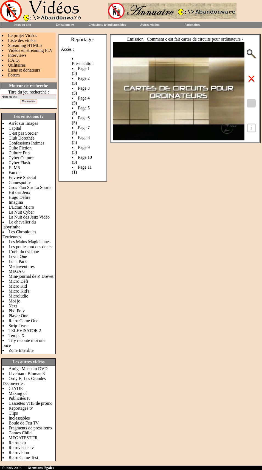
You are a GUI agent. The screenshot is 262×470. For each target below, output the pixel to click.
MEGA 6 (16, 271)
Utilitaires (17, 65)
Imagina (16, 202)
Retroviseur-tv (21, 447)
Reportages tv (21, 408)
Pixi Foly (17, 310)
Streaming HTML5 (25, 45)
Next (13, 306)
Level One (18, 256)
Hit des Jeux (19, 192)
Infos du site (22, 24)
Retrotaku (17, 442)
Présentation (83, 63)
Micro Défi (18, 281)
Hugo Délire (19, 197)
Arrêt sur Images (23, 123)
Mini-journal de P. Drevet (31, 276)
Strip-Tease (19, 325)
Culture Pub (19, 153)
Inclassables (19, 418)
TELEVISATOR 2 (25, 330)
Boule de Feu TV (24, 423)
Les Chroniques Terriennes (19, 234)
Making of (18, 393)
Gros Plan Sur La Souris (30, 187)
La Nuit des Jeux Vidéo (29, 217)
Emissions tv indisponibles (107, 24)
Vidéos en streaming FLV (30, 50)
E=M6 (14, 167)
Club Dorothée (22, 138)
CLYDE (16, 388)
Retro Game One (23, 320)
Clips (13, 413)
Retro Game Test (23, 457)
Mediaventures (22, 266)
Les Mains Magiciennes (29, 241)
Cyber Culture (21, 157)
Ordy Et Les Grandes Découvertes (24, 381)
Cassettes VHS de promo (30, 403)
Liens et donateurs (24, 70)
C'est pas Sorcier (23, 133)
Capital (15, 128)
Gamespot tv (20, 182)
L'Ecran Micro (21, 207)
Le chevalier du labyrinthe (19, 224)
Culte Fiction (20, 148)
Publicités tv (19, 398)
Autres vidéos (149, 24)
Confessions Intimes (26, 143)
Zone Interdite (21, 350)
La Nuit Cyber (21, 212)
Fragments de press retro (30, 428)
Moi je (14, 301)
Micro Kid (18, 286)
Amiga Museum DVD (28, 368)
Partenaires (192, 24)
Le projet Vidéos (22, 35)
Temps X (16, 335)
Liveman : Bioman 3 (27, 373)
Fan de (14, 172)
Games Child (20, 433)
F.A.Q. (14, 60)
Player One (18, 315)
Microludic (18, 296)
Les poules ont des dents (30, 246)
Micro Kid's (19, 291)
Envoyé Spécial (22, 177)
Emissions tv (65, 24)
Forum (14, 75)
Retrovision (19, 452)
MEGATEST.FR (23, 437)
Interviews (17, 55)
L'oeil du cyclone (24, 251)
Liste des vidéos (22, 40)
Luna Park (18, 261)
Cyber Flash (19, 162)
